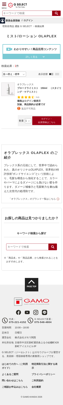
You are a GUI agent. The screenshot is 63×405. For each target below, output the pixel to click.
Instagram (35, 312)
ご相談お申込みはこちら (15, 387)
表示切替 (43, 74)
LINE (44, 312)
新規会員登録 (13, 20)
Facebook (18, 312)
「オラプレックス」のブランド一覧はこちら (32, 198)
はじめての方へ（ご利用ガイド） (15, 366)
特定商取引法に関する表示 (44, 366)
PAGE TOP (31, 286)
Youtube (27, 312)
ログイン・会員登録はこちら (46, 120)
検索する (56, 13)
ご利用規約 (37, 380)
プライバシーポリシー (43, 374)
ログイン (28, 20)
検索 (53, 247)
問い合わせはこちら (12, 380)
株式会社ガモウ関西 (25, 337)
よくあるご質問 (10, 374)
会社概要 (36, 387)
